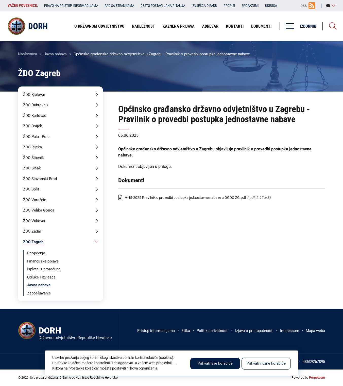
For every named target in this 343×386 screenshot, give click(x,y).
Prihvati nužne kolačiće (266, 363)
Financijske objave (43, 261)
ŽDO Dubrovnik (35, 105)
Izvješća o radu (204, 6)
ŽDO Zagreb (33, 242)
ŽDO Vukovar (34, 221)
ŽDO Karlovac (34, 115)
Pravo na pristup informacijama (71, 6)
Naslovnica (27, 54)
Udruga (271, 6)
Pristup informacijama (156, 330)
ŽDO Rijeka (32, 147)
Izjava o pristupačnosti (254, 330)
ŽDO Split (31, 189)
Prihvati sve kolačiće (215, 363)
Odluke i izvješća (41, 277)
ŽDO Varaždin (34, 200)
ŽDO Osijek (32, 126)
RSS (304, 6)
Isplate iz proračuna (43, 269)
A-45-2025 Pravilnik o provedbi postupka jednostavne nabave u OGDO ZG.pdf (185, 198)
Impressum (289, 330)
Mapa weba (315, 330)
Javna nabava (55, 54)
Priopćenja (36, 253)
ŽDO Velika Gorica (38, 210)
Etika (185, 330)
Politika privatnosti (213, 330)
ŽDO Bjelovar (34, 94)
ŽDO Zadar (32, 231)
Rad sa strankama (119, 6)
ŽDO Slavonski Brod (40, 179)
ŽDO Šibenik (33, 157)
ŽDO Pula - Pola (36, 136)
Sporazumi (250, 6)
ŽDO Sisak (32, 168)
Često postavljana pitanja (163, 6)
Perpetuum (317, 377)
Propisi (229, 6)
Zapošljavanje (39, 293)
